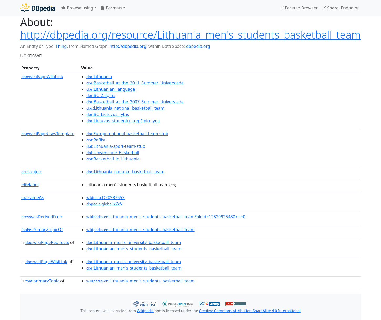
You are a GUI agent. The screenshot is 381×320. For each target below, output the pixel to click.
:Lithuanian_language (110, 89)
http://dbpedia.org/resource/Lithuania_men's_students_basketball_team (190, 34)
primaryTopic (42, 281)
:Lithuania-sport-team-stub (115, 146)
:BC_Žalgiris (100, 95)
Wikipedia (145, 310)
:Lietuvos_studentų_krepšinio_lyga (123, 121)
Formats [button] (111, 8)
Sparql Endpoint (340, 8)
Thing (61, 46)
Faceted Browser (299, 8)
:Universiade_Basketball (112, 152)
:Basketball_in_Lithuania (113, 159)
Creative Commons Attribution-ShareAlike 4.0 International (249, 310)
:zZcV (104, 204)
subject (31, 172)
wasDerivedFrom (42, 217)
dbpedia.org (198, 46)
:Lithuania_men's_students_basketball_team (140, 229)
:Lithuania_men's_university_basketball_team (133, 242)
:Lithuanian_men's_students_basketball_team (133, 249)
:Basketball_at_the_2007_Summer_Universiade (135, 102)
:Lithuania (99, 76)
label (30, 184)
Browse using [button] (77, 8)
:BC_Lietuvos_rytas (107, 114)
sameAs (32, 197)
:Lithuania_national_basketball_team (125, 108)
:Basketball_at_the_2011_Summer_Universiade (135, 83)
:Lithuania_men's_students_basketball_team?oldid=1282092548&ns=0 (165, 217)
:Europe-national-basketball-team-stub (127, 133)
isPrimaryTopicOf (42, 229)
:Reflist (96, 140)
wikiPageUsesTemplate (47, 133)
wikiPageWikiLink (42, 76)
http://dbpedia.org (128, 46)
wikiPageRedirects (47, 242)
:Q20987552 (105, 197)
